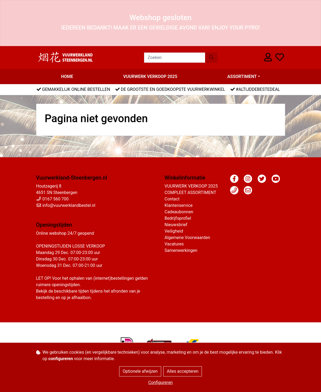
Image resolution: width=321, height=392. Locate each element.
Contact (172, 198)
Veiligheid (174, 231)
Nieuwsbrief (176, 224)
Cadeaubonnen (179, 211)
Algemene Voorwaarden (187, 237)
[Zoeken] (174, 58)
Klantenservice (179, 205)
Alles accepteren (182, 371)
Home (67, 76)
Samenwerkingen (181, 250)
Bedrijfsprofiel (178, 218)
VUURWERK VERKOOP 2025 (150, 76)
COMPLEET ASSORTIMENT (190, 192)
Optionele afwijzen (140, 371)
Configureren (160, 382)
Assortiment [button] (242, 76)
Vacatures (174, 244)
